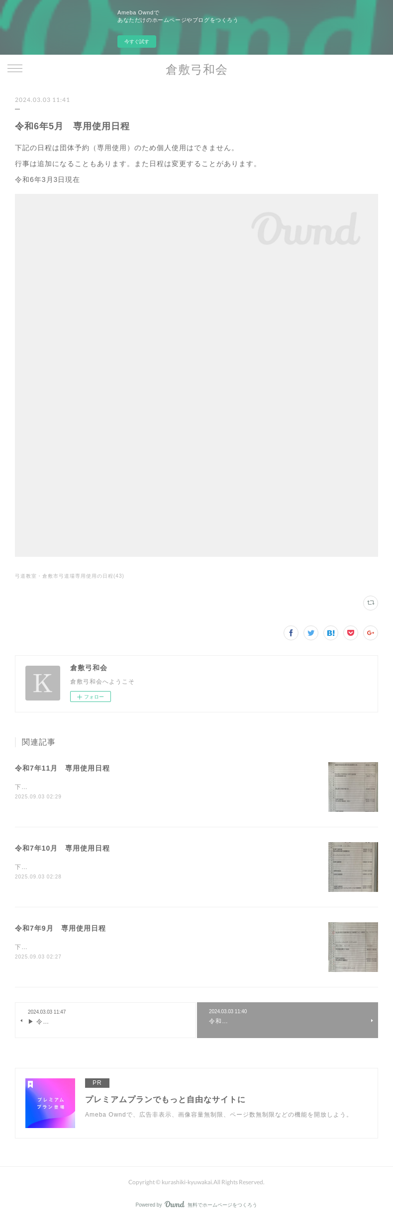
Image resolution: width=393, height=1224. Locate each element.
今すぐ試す (136, 41)
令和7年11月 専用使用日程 (62, 768)
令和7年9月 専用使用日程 (60, 929)
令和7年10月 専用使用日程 (62, 849)
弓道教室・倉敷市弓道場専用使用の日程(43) (69, 576)
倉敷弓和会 (197, 69)
